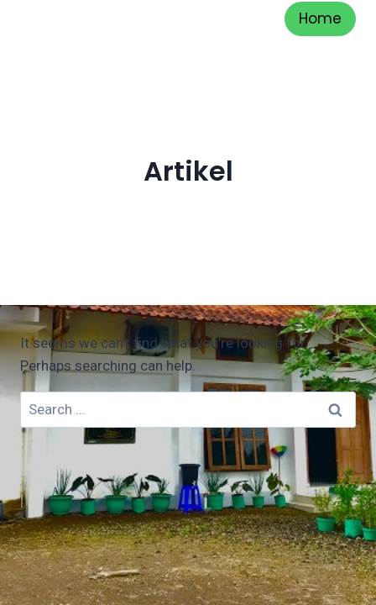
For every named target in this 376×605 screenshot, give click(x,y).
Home (320, 18)
